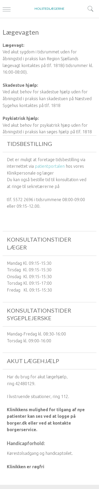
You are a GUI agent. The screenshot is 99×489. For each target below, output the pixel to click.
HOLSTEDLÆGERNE (49, 9)
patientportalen (50, 166)
